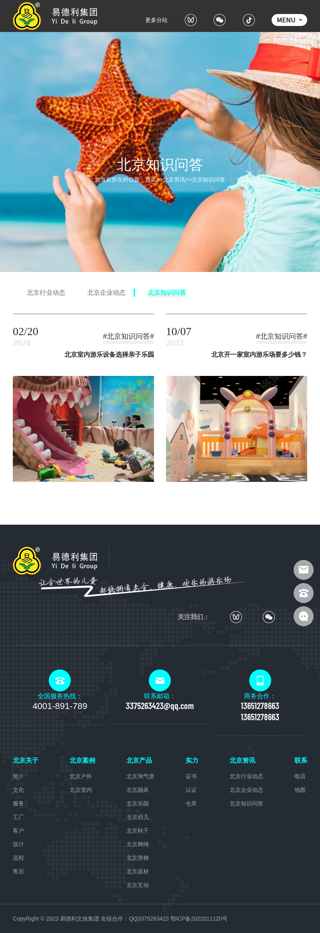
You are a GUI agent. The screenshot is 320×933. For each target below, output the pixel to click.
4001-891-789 (59, 706)
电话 (300, 776)
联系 (300, 760)
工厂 (18, 817)
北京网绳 (137, 844)
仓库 (191, 803)
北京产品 (139, 760)
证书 (191, 776)
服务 (18, 803)
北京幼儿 (137, 817)
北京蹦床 (137, 790)
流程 (18, 858)
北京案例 (82, 760)
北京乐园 (137, 803)
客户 (18, 830)
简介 (18, 776)
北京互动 (137, 885)
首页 (150, 179)
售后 (18, 871)
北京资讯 (174, 179)
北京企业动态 (246, 790)
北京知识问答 (208, 179)
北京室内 (81, 790)
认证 (191, 790)
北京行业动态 (246, 776)
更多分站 (156, 20)
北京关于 (25, 760)
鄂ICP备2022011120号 (199, 918)
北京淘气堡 (140, 776)
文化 (18, 790)
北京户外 (81, 776)
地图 (300, 790)
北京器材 (137, 871)
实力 (192, 760)
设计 (18, 844)
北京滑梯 (137, 858)
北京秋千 (137, 830)
